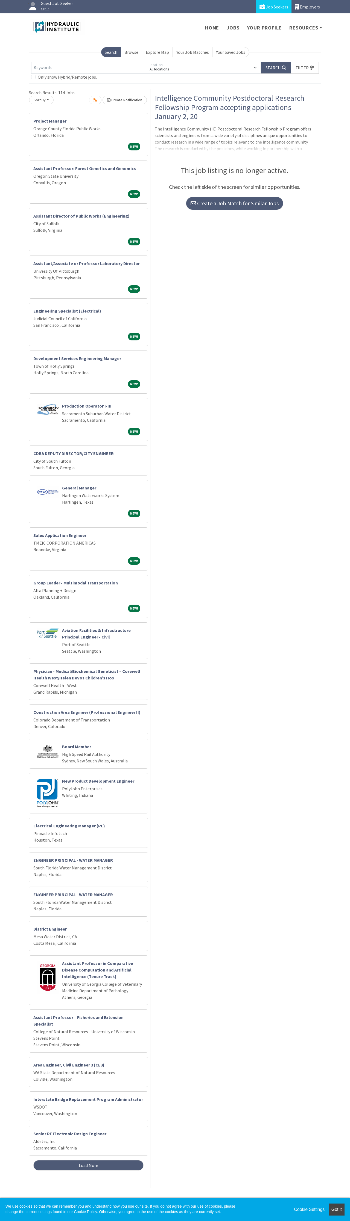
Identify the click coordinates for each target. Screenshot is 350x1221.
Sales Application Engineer (59, 535)
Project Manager (49, 121)
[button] (305, 68)
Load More (88, 1165)
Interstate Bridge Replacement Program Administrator (88, 1099)
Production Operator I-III (87, 406)
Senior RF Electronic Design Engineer (69, 1133)
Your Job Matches (192, 52)
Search (111, 52)
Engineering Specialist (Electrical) (67, 311)
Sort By (40, 99)
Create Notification (124, 99)
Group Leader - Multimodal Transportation (75, 583)
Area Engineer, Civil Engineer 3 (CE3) (68, 1065)
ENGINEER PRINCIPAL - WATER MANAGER (73, 860)
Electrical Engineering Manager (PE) (69, 825)
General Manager (79, 488)
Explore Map (157, 52)
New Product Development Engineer (98, 781)
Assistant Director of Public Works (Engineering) (81, 216)
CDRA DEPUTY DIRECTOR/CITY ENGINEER (73, 453)
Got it (336, 1209)
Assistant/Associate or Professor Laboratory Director (86, 263)
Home (212, 28)
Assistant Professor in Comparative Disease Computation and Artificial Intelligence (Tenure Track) (97, 970)
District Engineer (50, 929)
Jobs (233, 28)
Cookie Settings (309, 1209)
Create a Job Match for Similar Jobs (235, 203)
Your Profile (264, 28)
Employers (307, 6)
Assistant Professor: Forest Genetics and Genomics (84, 168)
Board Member (76, 746)
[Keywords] (88, 68)
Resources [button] (303, 28)
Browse (131, 52)
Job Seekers (273, 6)
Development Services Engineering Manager (77, 358)
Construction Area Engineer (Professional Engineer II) (87, 712)
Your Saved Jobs (230, 52)
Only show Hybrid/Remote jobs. (67, 77)
